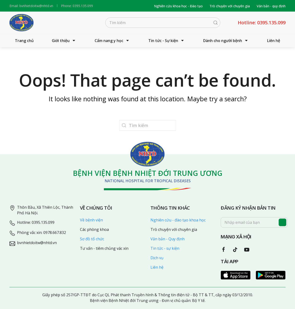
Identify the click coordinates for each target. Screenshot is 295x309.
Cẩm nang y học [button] (112, 40)
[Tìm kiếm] (162, 22)
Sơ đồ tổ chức (92, 238)
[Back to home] (21, 22)
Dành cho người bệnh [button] (226, 40)
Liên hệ (273, 40)
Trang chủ (24, 40)
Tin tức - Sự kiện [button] (166, 40)
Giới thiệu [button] (64, 40)
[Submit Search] (215, 22)
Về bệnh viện (91, 220)
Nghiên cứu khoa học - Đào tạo (178, 6)
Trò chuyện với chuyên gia (230, 6)
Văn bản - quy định (271, 6)
